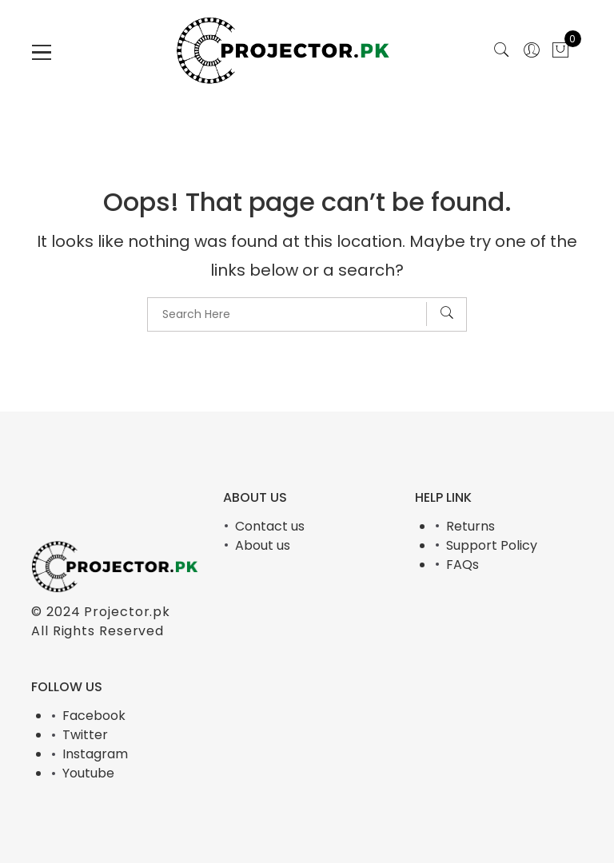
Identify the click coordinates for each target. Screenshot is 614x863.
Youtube (88, 773)
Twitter (85, 735)
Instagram (95, 754)
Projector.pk (127, 612)
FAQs (462, 564)
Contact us (270, 526)
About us (262, 545)
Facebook (94, 715)
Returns (470, 526)
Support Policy (491, 545)
